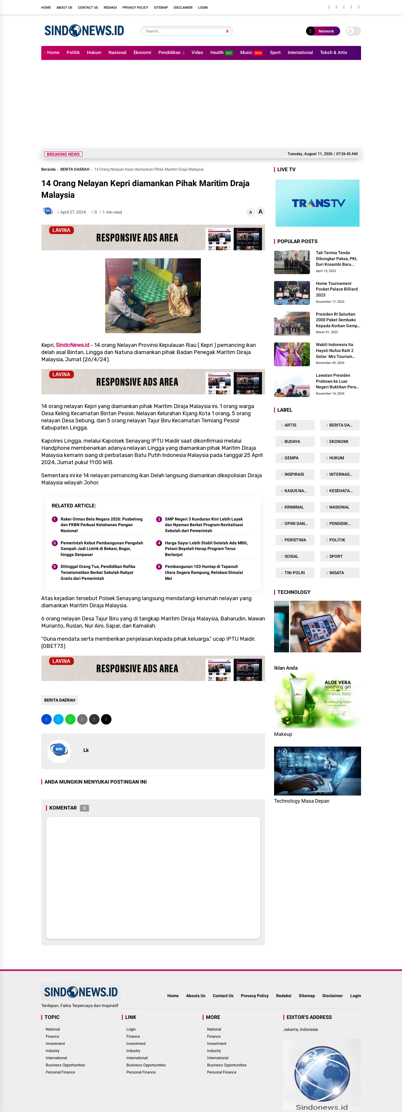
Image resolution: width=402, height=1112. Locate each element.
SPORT (335, 556)
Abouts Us (195, 995)
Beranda (48, 169)
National (53, 1029)
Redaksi (110, 8)
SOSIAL (291, 556)
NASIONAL (339, 507)
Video (197, 52)
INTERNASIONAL (343, 474)
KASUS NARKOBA (299, 490)
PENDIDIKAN (341, 523)
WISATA (336, 572)
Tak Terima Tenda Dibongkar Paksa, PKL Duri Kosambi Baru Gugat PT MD (336, 259)
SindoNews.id (72, 345)
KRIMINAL (294, 507)
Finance (52, 1036)
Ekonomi (142, 52)
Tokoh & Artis (333, 52)
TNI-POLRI (294, 572)
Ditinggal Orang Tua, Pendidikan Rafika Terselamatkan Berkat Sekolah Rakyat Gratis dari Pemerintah (98, 572)
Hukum (94, 52)
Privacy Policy (135, 8)
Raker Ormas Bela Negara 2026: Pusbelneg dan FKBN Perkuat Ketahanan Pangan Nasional (102, 525)
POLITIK (336, 540)
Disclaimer (183, 8)
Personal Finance (60, 1072)
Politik (73, 52)
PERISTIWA (295, 540)
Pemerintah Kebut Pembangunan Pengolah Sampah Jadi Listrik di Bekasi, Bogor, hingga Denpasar (102, 548)
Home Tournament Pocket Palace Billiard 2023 (337, 289)
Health (221, 52)
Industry (52, 1050)
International (300, 52)
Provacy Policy (255, 995)
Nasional (117, 52)
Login (203, 8)
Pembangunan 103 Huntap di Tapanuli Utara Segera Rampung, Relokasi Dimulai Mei (204, 572)
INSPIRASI (294, 474)
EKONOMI (338, 441)
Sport (275, 52)
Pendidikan (169, 52)
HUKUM (336, 457)
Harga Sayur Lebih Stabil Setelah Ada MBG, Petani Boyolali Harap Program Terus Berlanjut (206, 548)
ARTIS (290, 425)
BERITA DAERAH (74, 169)
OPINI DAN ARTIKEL (299, 523)
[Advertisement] (201, 104)
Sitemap (161, 8)
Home (46, 8)
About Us (64, 8)
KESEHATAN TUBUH (343, 490)
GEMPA (291, 457)
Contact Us (88, 8)
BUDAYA (292, 441)
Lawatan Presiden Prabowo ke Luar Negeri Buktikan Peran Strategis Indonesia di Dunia (337, 381)
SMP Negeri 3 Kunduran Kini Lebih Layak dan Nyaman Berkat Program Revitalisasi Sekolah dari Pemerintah (204, 525)
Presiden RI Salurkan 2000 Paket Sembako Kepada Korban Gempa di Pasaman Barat (338, 320)
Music (251, 52)
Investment (55, 1043)
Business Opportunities (65, 1065)
